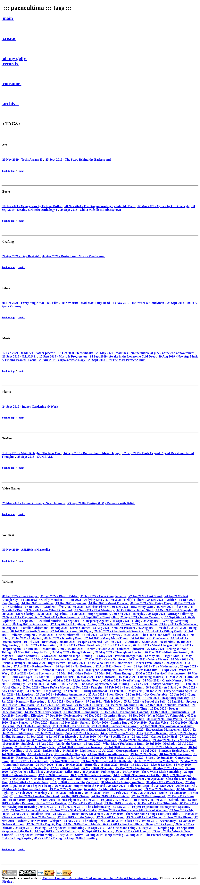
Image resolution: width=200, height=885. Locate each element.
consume (11, 83)
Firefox (7, 881)
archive (10, 103)
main (8, 18)
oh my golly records (14, 61)
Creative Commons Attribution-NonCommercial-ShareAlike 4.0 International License (100, 878)
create (9, 38)
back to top (8, 170)
